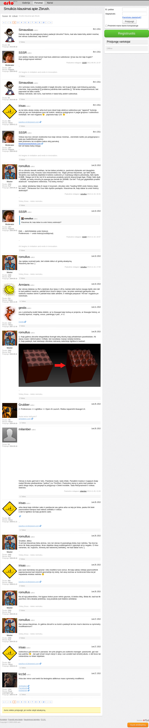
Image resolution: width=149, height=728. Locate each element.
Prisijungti (129, 21)
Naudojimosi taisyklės (32, 719)
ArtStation (23, 686)
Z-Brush (15, 16)
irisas (22, 105)
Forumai (5, 16)
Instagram (23, 690)
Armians (24, 284)
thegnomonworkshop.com (30, 143)
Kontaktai (3, 719)
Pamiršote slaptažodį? (131, 17)
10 (43, 22)
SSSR (23, 52)
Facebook (23, 688)
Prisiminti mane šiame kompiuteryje (121, 26)
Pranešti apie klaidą (15, 719)
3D (10, 16)
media (21, 322)
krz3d (22, 674)
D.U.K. (43, 719)
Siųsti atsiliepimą (138, 725)
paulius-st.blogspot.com (29, 122)
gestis (22, 307)
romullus (24, 166)
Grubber (24, 404)
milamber (25, 429)
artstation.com (25, 419)
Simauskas (26, 29)
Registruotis (126, 33)
